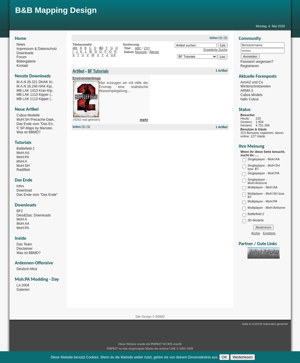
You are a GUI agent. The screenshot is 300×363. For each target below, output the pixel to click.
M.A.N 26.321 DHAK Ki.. (35, 82)
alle (75, 48)
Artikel (78, 71)
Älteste (154, 52)
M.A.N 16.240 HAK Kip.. (35, 86)
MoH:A (22, 161)
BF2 (20, 211)
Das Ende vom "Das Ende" (37, 195)
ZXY (147, 48)
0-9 (113, 54)
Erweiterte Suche (216, 49)
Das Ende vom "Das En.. (36, 124)
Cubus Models (252, 95)
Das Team (24, 244)
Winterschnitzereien (256, 86)
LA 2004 (23, 285)
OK (224, 357)
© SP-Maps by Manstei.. (35, 128)
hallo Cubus (250, 99)
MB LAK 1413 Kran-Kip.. (35, 90)
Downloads (25, 53)
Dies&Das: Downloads (34, 215)
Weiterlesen (243, 357)
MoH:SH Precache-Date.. (36, 120)
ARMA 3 (247, 91)
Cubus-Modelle (28, 115)
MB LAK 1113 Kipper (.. (35, 95)
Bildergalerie (26, 61)
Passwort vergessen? (257, 62)
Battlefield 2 (26, 149)
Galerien (23, 290)
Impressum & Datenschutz (37, 49)
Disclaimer (25, 249)
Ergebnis (269, 233)
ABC (138, 48)
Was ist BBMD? (29, 132)
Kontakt (22, 66)
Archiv (255, 233)
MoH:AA (23, 153)
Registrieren (250, 66)
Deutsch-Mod (27, 269)
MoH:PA (23, 157)
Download (24, 190)
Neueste (141, 52)
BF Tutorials (98, 71)
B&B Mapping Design (56, 10)
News (21, 44)
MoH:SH (23, 165)
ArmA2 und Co (252, 82)
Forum (22, 57)
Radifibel (23, 170)
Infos (20, 186)
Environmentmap (87, 78)
